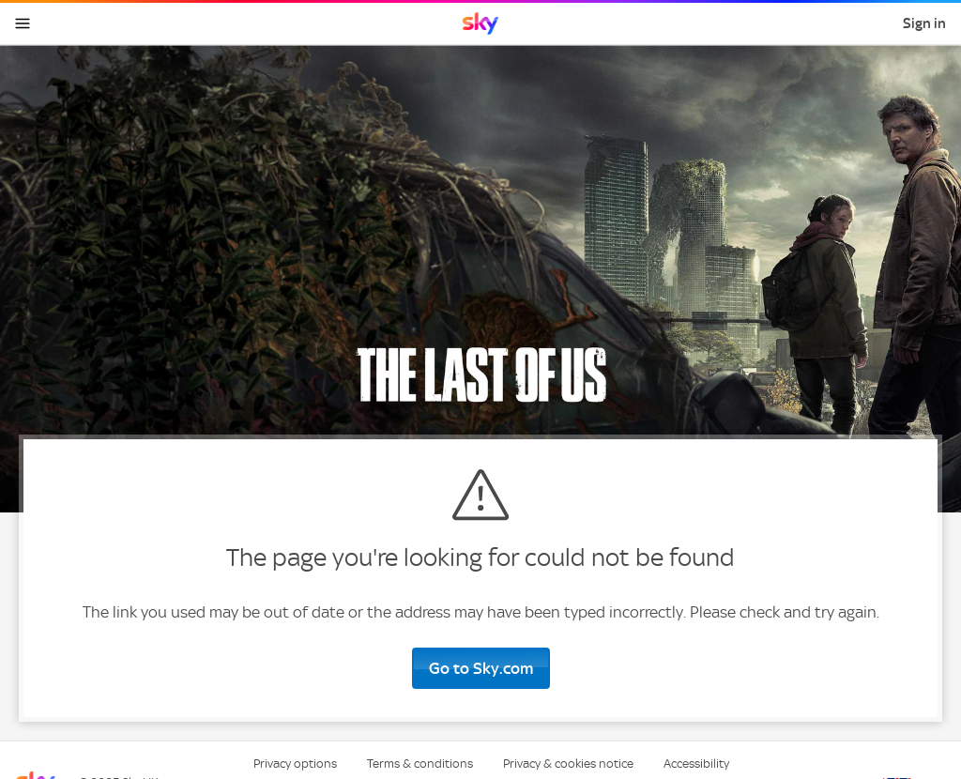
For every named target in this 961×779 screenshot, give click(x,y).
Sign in (924, 23)
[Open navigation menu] (22, 23)
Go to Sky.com (481, 668)
